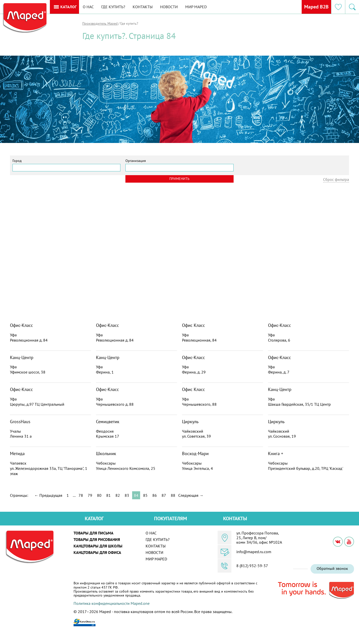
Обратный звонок (332, 568)
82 (117, 495)
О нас (88, 6)
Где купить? (113, 6)
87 (164, 495)
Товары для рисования (97, 539)
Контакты (143, 6)
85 (145, 495)
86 (154, 495)
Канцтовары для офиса (97, 552)
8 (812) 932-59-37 (252, 565)
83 (127, 495)
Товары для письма (93, 532)
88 (173, 495)
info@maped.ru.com (253, 551)
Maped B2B (316, 6)
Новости (169, 6)
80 (99, 495)
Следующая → (190, 495)
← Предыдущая (48, 495)
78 (81, 495)
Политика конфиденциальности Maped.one (112, 603)
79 (90, 495)
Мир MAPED (196, 6)
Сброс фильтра (336, 179)
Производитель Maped (100, 23)
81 (108, 495)
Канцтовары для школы (98, 545)
